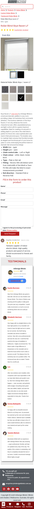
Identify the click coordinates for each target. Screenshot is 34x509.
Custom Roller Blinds (8, 13)
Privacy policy (12, 230)
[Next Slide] (31, 54)
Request (18, 505)
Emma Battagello (14, 404)
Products (10, 505)
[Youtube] (17, 489)
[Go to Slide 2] (17, 68)
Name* (17, 188)
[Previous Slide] (3, 54)
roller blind (14, 114)
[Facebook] (8, 489)
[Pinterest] (13, 489)
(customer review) (21, 30)
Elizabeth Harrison (15, 317)
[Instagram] (4, 489)
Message (17, 216)
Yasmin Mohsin (13, 433)
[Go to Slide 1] (16, 68)
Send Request (10, 234)
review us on (17, 281)
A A (9, 367)
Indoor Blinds (20, 10)
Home (3, 10)
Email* (17, 202)
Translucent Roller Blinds (9, 16)
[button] (17, 54)
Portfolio (29, 505)
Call (23, 505)
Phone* (17, 195)
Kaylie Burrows (13, 288)
